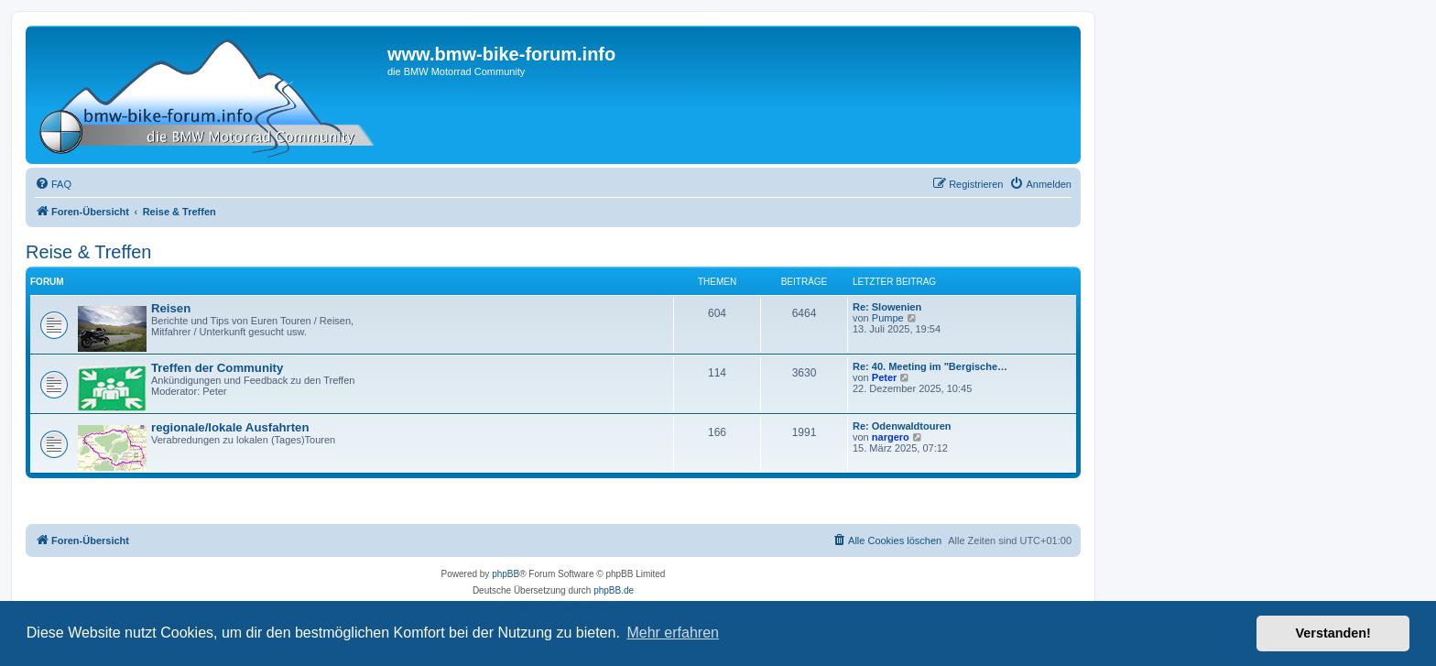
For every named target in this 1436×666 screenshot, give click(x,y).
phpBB (505, 574)
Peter (885, 377)
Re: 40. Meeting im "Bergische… (930, 366)
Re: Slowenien (887, 306)
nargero (890, 436)
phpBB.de (613, 590)
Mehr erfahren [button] (672, 632)
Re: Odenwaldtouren (902, 425)
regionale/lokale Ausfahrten (230, 427)
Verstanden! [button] (1333, 633)
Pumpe (888, 317)
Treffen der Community (217, 368)
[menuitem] (53, 184)
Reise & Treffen (88, 252)
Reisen (170, 308)
